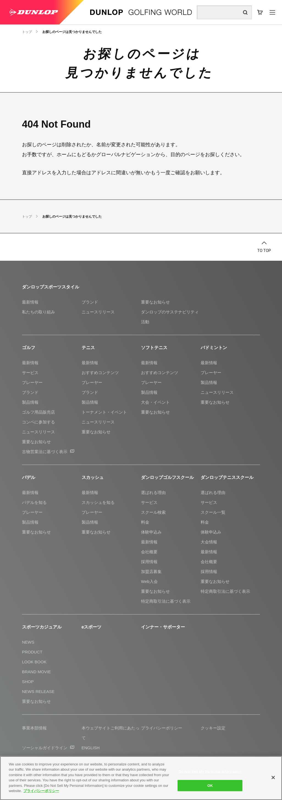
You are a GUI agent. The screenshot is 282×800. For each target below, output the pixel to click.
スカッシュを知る (98, 502)
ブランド (90, 302)
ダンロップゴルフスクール (167, 477)
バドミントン (214, 347)
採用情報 (149, 561)
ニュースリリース (98, 312)
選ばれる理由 (153, 492)
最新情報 (30, 302)
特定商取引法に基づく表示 (165, 601)
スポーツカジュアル (42, 627)
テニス (88, 347)
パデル (28, 477)
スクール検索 (153, 512)
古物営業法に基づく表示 (48, 451)
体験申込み (151, 532)
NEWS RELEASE (38, 691)
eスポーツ (92, 627)
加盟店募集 (151, 571)
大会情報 (209, 542)
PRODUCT (32, 652)
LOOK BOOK (34, 661)
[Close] (273, 777)
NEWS (28, 642)
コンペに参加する (38, 422)
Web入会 (149, 581)
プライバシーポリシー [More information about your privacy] (41, 791)
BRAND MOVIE (36, 671)
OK (210, 785)
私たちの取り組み (38, 312)
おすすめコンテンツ (100, 372)
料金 (145, 522)
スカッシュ (93, 477)
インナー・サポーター (163, 627)
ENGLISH (91, 747)
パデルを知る (34, 502)
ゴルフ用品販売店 (38, 412)
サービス (30, 372)
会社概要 (149, 551)
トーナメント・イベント (104, 412)
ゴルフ (28, 347)
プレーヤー (32, 382)
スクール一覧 (213, 512)
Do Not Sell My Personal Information (210, 772)
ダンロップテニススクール (227, 477)
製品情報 (30, 402)
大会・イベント (155, 402)
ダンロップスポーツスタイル (50, 287)
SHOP (28, 681)
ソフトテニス (154, 347)
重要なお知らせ (155, 302)
